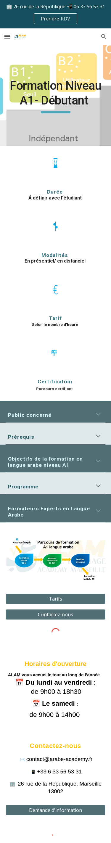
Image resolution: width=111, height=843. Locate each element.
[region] (55, 14)
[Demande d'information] (55, 810)
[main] (56, 96)
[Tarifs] (55, 599)
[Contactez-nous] (55, 614)
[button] (7, 36)
